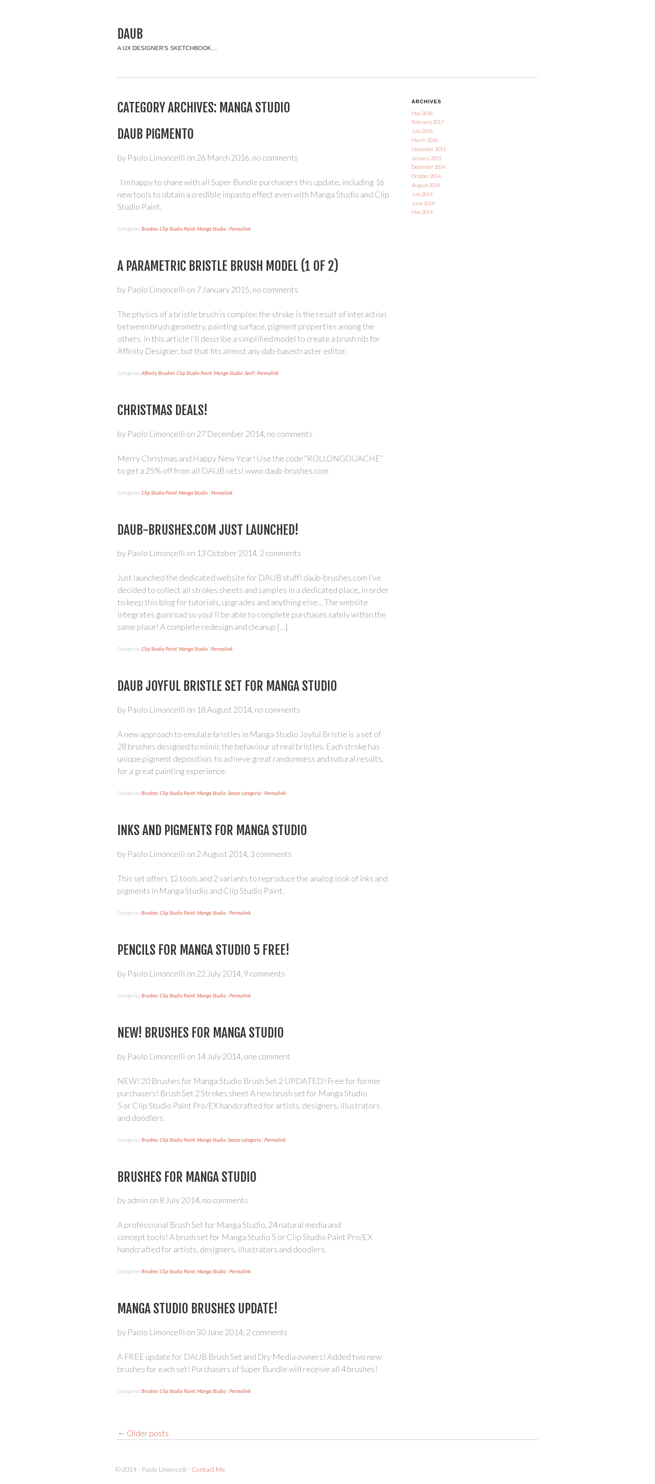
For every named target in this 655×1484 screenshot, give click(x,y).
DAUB (130, 34)
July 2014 (422, 194)
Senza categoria (244, 793)
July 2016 (422, 131)
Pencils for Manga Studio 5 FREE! (203, 950)
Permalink (240, 229)
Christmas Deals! (162, 410)
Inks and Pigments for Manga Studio (212, 830)
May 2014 (422, 212)
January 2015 (426, 158)
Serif (249, 373)
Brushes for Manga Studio (187, 1177)
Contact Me (208, 1469)
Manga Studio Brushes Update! (197, 1309)
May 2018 (422, 113)
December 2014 (428, 167)
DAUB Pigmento (155, 134)
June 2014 (423, 203)
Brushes (149, 229)
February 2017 (427, 122)
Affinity (148, 373)
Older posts (143, 1433)
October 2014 (426, 176)
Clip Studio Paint (177, 229)
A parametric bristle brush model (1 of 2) (227, 266)
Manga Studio (211, 229)
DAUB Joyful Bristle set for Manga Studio (227, 686)
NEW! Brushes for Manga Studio (200, 1033)
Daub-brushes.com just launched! (207, 530)
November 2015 (429, 149)
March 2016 (425, 140)
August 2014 (426, 185)
